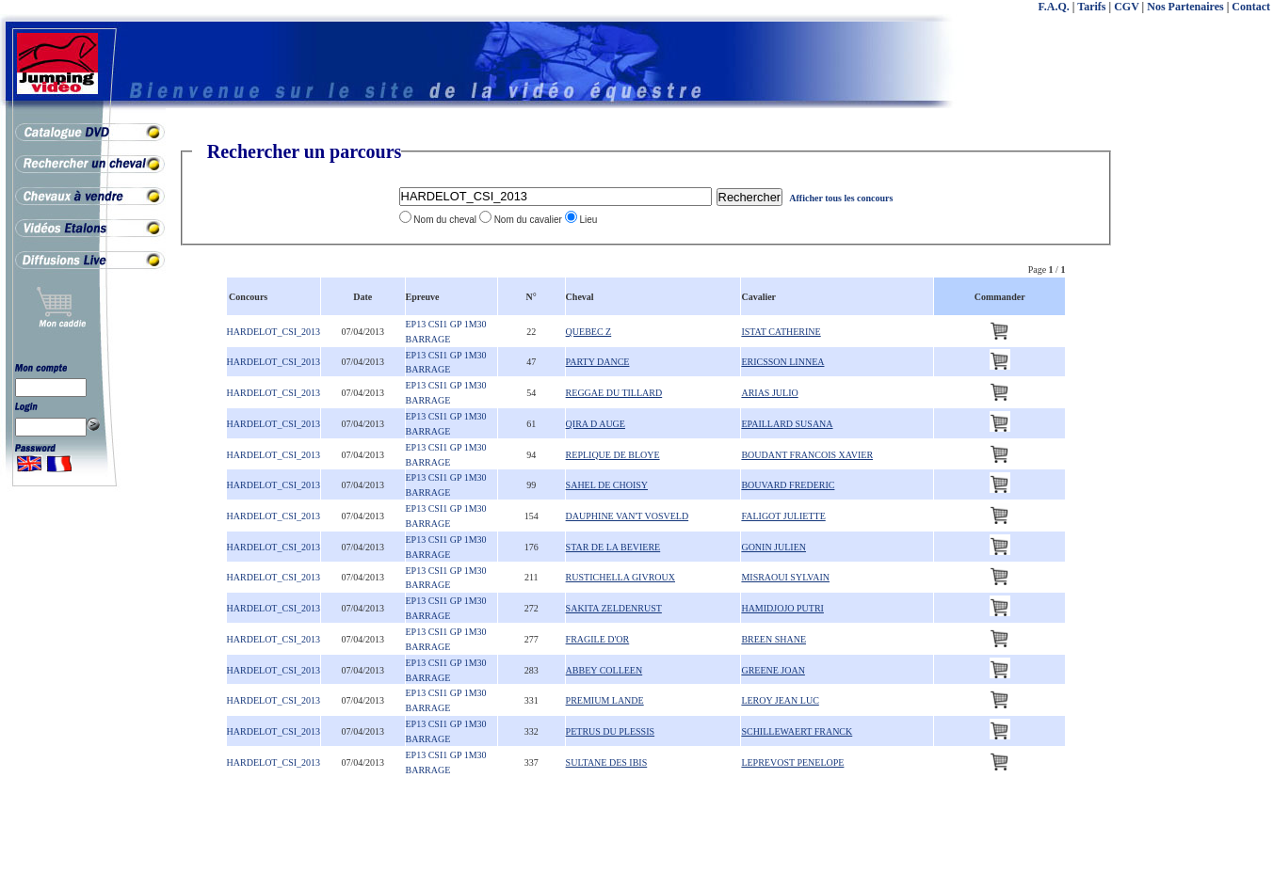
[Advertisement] (1197, 423)
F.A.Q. (1054, 6)
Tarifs (1091, 6)
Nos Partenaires (1185, 6)
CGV (1126, 6)
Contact (1251, 6)
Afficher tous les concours (841, 198)
